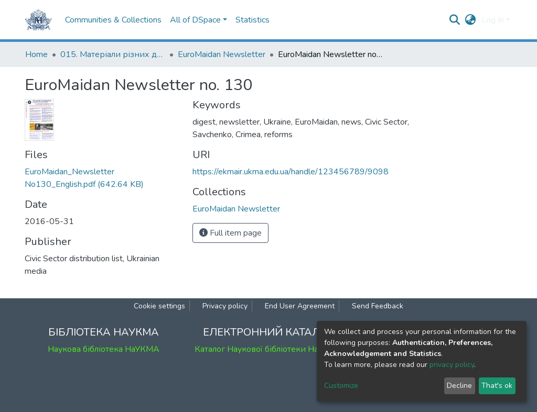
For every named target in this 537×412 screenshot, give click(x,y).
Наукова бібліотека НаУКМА (103, 349)
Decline (459, 386)
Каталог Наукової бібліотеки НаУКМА (268, 349)
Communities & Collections (113, 20)
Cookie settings (159, 306)
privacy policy (451, 365)
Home (36, 54)
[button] (470, 20)
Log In (492, 20)
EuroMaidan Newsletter (221, 54)
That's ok (496, 386)
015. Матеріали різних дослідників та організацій (112, 54)
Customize (341, 386)
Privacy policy (225, 306)
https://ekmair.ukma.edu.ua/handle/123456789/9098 (290, 171)
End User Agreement (300, 306)
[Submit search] (455, 20)
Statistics (252, 20)
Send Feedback (377, 306)
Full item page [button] (230, 233)
